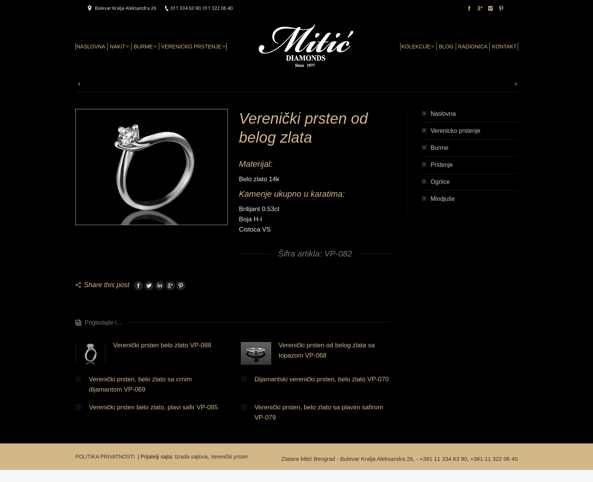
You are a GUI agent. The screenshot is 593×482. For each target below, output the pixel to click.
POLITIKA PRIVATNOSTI (105, 457)
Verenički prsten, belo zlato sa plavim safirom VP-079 (319, 412)
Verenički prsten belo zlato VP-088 (162, 345)
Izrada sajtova (191, 457)
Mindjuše (442, 199)
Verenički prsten (229, 457)
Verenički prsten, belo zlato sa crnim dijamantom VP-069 (140, 384)
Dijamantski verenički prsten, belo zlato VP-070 (322, 379)
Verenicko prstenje (455, 130)
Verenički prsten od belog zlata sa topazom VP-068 (327, 350)
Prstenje (441, 165)
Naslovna (443, 113)
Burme (439, 148)
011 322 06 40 (218, 8)
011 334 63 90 (185, 8)
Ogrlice (440, 182)
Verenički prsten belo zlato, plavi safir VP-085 (153, 407)
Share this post (106, 285)
